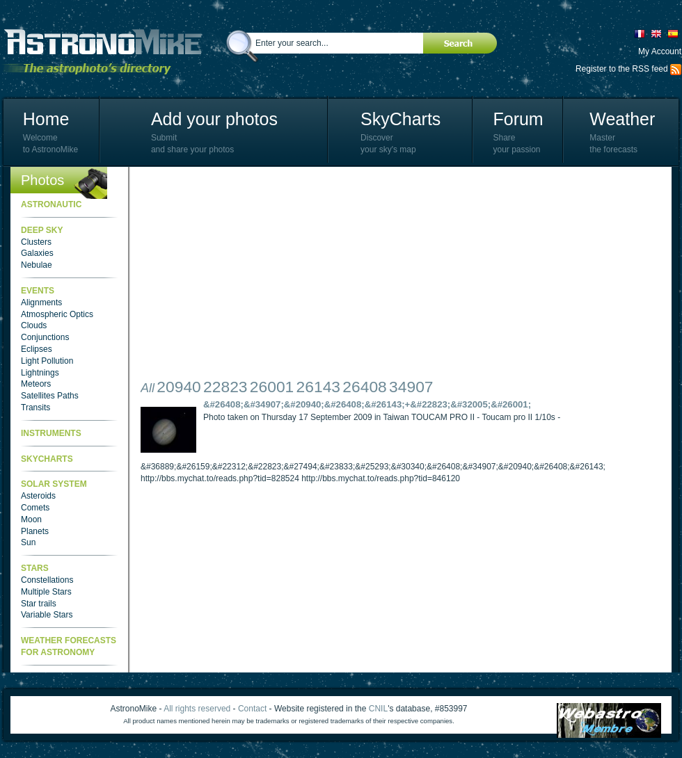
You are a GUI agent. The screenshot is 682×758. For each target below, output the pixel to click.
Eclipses (36, 349)
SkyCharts (400, 119)
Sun (28, 542)
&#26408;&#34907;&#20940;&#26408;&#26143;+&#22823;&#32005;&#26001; (367, 404)
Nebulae (36, 265)
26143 (318, 387)
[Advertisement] (293, 274)
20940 (178, 387)
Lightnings (40, 373)
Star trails (38, 603)
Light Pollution (47, 361)
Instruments (51, 433)
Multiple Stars (46, 592)
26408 (364, 387)
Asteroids (38, 496)
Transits (35, 407)
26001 (272, 387)
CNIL (378, 708)
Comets (35, 508)
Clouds (34, 325)
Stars (35, 568)
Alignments (41, 302)
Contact (252, 708)
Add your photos (214, 119)
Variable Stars (46, 615)
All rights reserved (197, 708)
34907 (411, 387)
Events (37, 291)
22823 (225, 387)
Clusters (36, 242)
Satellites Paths (50, 396)
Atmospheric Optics (57, 314)
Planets (35, 531)
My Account (659, 51)
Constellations (47, 580)
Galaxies (37, 253)
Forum (518, 119)
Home (46, 119)
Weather (622, 119)
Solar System (54, 484)
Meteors (36, 384)
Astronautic (51, 204)
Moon (31, 519)
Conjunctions (45, 337)
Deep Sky (42, 230)
